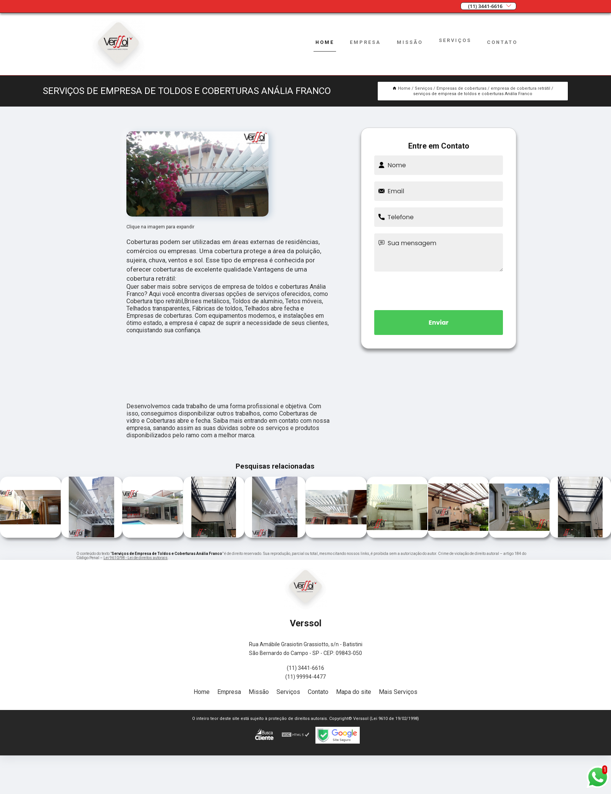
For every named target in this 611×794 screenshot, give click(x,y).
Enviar (439, 322)
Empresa (365, 42)
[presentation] (439, 289)
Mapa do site (353, 691)
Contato (502, 42)
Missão (410, 42)
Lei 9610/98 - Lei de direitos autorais (135, 558)
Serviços (455, 40)
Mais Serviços (398, 691)
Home (324, 42)
